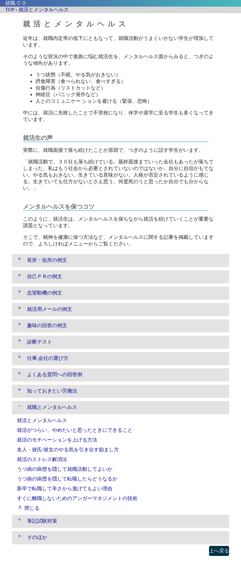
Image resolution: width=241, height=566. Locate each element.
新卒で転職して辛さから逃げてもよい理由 (64, 488)
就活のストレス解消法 (42, 459)
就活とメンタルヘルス (42, 420)
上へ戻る (219, 550)
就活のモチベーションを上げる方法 (57, 439)
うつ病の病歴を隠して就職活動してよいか (64, 469)
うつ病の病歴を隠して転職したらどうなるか (67, 478)
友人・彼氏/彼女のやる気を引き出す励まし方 (68, 449)
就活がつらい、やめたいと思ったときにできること (74, 430)
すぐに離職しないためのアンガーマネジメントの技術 (77, 498)
